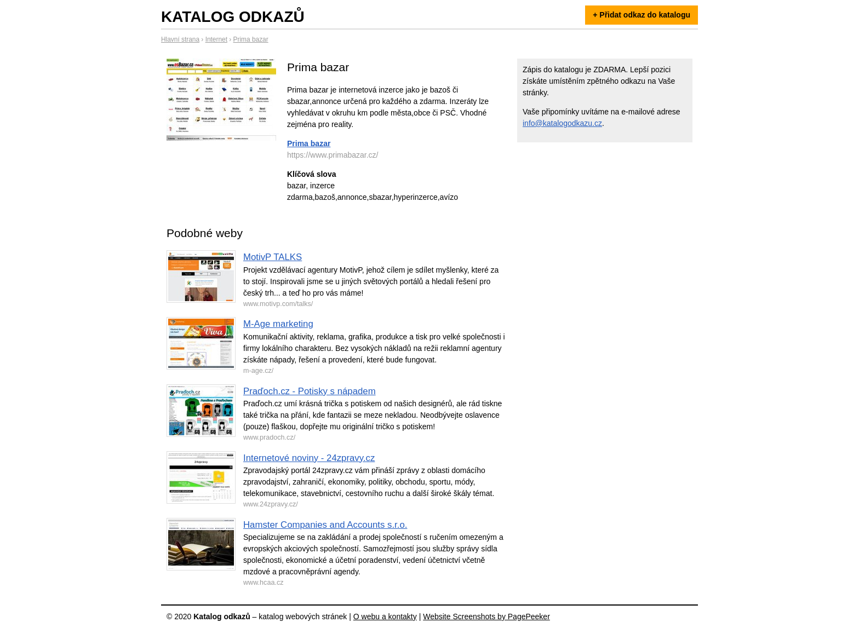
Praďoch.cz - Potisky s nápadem (309, 391)
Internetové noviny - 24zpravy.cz (309, 458)
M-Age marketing (278, 324)
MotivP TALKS (272, 257)
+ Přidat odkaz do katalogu (641, 14)
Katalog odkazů (233, 16)
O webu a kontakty (385, 616)
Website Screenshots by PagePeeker (486, 616)
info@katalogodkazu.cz (562, 123)
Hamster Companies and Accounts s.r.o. (325, 525)
